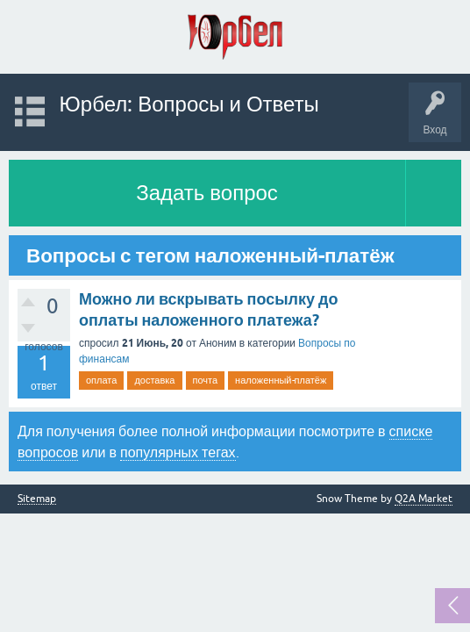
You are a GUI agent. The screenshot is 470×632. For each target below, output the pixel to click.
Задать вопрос (207, 193)
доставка (154, 380)
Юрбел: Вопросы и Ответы (189, 104)
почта (205, 380)
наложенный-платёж (280, 380)
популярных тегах (178, 452)
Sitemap (37, 499)
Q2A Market (423, 498)
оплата (101, 380)
